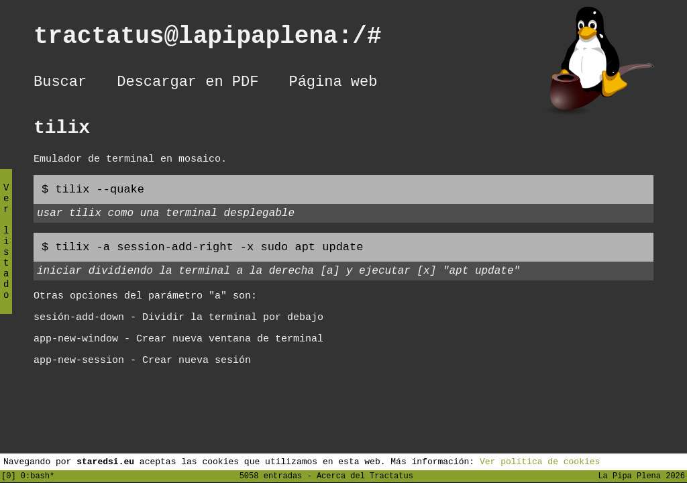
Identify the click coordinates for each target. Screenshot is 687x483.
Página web (332, 84)
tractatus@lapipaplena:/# (222, 39)
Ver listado (6, 252)
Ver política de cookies (540, 461)
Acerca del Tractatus (365, 475)
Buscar (60, 84)
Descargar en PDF (187, 84)
